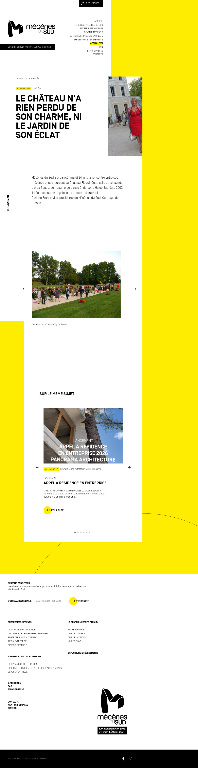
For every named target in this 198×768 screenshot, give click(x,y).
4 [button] (84, 532)
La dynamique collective (21, 629)
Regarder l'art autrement (22, 637)
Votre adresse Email (19, 601)
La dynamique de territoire (23, 664)
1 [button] (75, 532)
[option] (51, 108)
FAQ (101, 47)
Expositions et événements (88, 39)
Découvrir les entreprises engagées (28, 633)
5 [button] (87, 532)
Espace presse (95, 51)
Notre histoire (76, 629)
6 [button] (90, 532)
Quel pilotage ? (76, 633)
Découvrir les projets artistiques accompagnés (35, 668)
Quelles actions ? (77, 637)
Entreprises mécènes (91, 28)
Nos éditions (74, 641)
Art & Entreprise (17, 641)
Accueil (98, 21)
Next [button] (134, 288)
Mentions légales (18, 705)
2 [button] (78, 532)
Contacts (98, 54)
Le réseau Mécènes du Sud (89, 25)
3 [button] (81, 532)
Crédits (12, 708)
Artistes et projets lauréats (86, 36)
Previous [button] (24, 288)
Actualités (96, 43)
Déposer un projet (18, 672)
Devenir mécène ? (93, 32)
